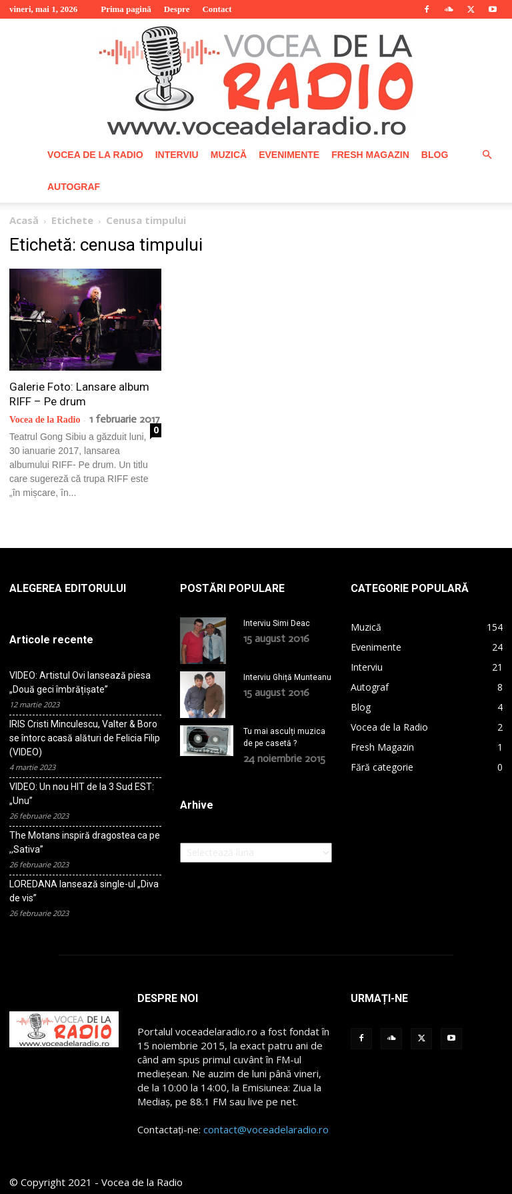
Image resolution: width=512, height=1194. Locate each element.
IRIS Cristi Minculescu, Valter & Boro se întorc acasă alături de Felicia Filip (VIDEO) (84, 738)
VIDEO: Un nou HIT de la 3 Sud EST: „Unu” (81, 793)
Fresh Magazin (370, 154)
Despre (177, 9)
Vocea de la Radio (95, 154)
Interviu (177, 154)
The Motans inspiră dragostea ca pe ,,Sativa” (84, 842)
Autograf (73, 186)
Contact (216, 9)
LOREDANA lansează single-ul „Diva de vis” (84, 891)
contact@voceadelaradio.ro (266, 1129)
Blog (434, 154)
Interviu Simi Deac (276, 623)
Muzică (229, 154)
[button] (487, 155)
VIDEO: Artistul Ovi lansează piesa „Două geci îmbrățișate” (80, 682)
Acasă (24, 220)
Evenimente (289, 154)
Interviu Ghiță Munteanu (287, 677)
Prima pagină (126, 9)
